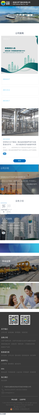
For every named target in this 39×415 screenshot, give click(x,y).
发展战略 (11, 332)
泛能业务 (14, 344)
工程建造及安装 (30, 344)
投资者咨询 (25, 355)
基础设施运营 (5, 344)
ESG (2, 369)
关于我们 (4, 329)
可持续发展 (11, 372)
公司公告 (11, 355)
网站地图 (14, 399)
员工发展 (6, 289)
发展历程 (25, 332)
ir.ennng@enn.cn (9, 392)
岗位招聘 (4, 380)
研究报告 (4, 355)
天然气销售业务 (6, 341)
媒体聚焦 (11, 364)
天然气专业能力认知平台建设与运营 (24, 341)
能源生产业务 (5, 347)
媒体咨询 (18, 364)
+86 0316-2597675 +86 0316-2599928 (15, 390)
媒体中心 (4, 360)
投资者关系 (5, 352)
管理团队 (18, 332)
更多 (19, 161)
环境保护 (26, 372)
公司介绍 (4, 332)
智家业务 (21, 344)
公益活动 (19, 372)
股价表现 (18, 355)
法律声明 (22, 399)
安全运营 (6, 262)
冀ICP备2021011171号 (19, 407)
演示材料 (33, 355)
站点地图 (3, 414)
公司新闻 (4, 364)
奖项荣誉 (33, 372)
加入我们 (4, 377)
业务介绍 (4, 337)
